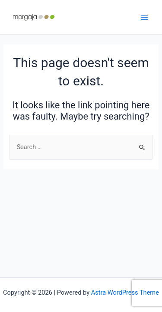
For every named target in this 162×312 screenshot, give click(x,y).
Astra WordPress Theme (125, 292)
